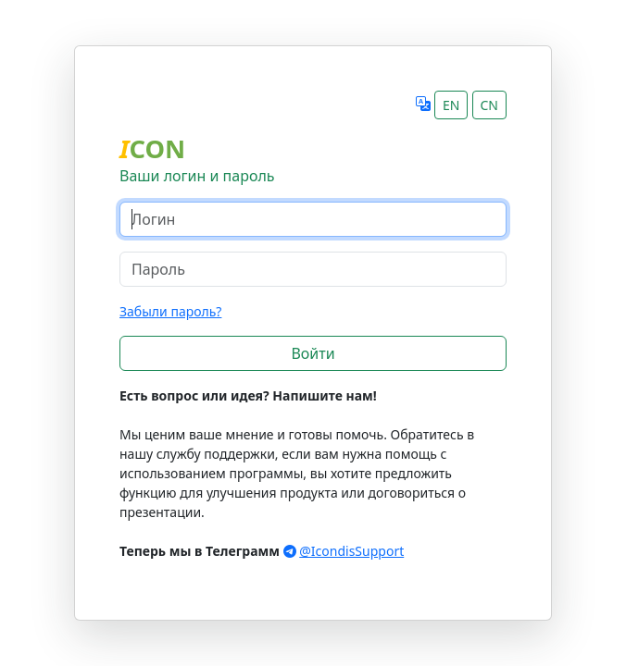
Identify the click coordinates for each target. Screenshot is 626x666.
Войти (312, 353)
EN (451, 105)
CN (490, 105)
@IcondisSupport (351, 551)
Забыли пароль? (170, 311)
